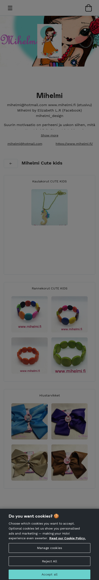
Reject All (49, 563)
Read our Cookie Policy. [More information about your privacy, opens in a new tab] (67, 540)
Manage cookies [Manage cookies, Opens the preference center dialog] (49, 549)
